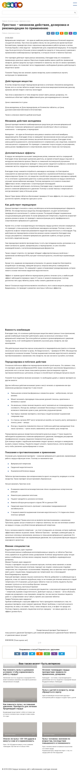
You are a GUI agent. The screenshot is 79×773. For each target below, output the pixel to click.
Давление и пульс (14, 33)
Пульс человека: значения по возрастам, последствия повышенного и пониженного (56, 741)
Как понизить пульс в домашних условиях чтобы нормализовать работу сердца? (18, 672)
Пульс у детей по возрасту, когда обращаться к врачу (58, 691)
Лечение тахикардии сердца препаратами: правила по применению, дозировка (55, 672)
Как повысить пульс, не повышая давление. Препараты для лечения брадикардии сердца (20, 706)
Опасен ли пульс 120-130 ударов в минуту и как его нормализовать (19, 740)
